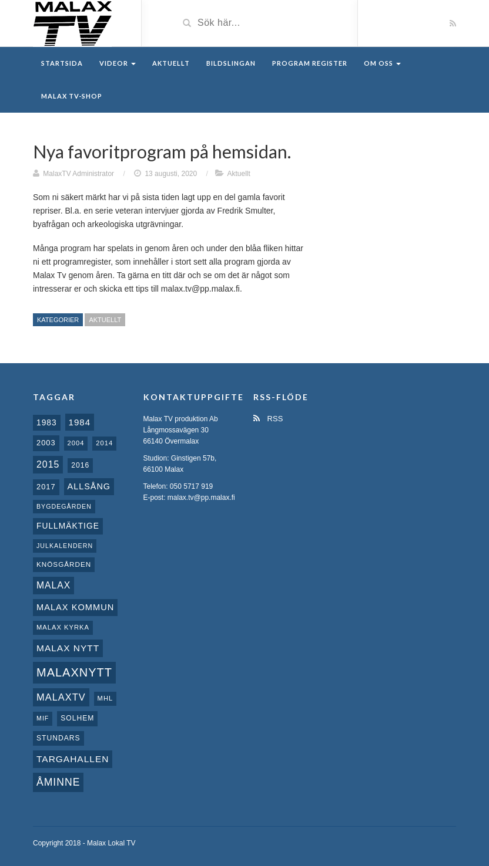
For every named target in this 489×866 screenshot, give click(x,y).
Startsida (62, 63)
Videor (117, 63)
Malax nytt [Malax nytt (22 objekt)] (67, 648)
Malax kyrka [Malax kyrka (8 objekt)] (62, 627)
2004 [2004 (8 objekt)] (76, 442)
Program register (309, 63)
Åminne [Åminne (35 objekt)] (58, 782)
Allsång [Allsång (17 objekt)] (89, 486)
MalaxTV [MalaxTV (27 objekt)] (61, 697)
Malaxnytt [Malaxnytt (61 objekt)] (74, 672)
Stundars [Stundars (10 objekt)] (58, 738)
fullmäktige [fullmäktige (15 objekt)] (67, 525)
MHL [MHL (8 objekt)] (105, 698)
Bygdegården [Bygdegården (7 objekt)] (64, 506)
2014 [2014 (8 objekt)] (104, 442)
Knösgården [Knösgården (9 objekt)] (63, 564)
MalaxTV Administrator (78, 174)
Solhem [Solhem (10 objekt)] (77, 718)
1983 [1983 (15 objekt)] (46, 422)
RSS (268, 418)
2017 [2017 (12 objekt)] (46, 486)
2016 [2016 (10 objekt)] (80, 465)
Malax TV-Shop (71, 96)
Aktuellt (171, 63)
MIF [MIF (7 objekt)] (42, 718)
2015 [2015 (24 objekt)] (47, 464)
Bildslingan (231, 63)
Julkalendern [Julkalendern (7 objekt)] (64, 545)
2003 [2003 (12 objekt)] (46, 442)
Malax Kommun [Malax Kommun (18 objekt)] (75, 607)
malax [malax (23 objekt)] (53, 585)
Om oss (382, 63)
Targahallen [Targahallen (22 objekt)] (72, 759)
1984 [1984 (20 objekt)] (80, 422)
